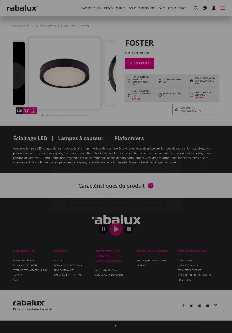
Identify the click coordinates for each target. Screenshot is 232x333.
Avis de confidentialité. (135, 174)
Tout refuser (123, 184)
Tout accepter (152, 184)
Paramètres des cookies (87, 184)
